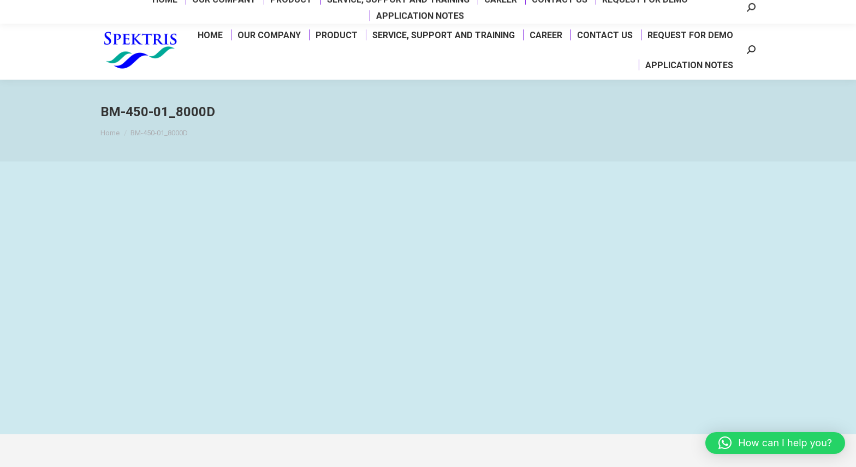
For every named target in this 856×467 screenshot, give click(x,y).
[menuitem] (209, 35)
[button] (775, 443)
